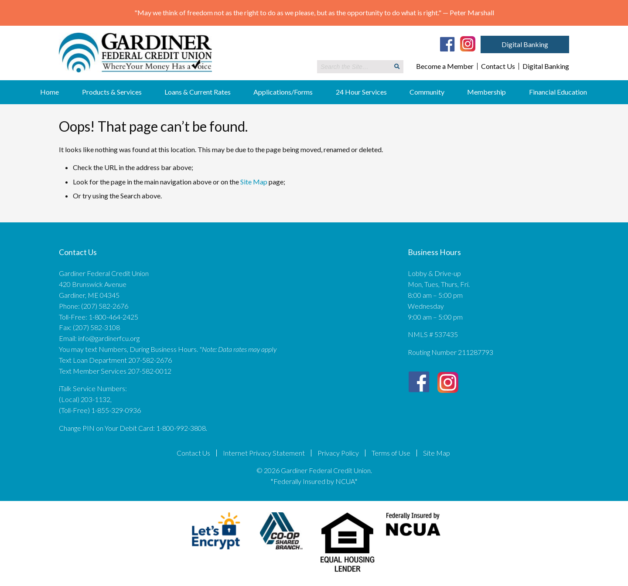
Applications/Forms (283, 92)
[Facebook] (447, 44)
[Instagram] (468, 43)
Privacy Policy (338, 453)
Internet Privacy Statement (264, 453)
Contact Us (498, 66)
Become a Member (445, 66)
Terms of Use (391, 453)
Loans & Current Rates (197, 92)
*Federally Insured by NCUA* (314, 481)
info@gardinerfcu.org (109, 338)
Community (427, 92)
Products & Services (112, 92)
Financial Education (558, 92)
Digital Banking (525, 44)
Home (49, 92)
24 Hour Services (361, 92)
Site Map (253, 181)
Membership (486, 92)
